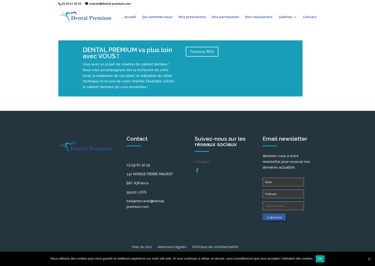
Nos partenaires (225, 17)
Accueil (130, 17)
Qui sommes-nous (157, 17)
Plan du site (142, 247)
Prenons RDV (202, 51)
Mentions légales (172, 247)
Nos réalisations (258, 17)
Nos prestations (192, 17)
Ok (320, 258)
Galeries (285, 17)
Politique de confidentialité (215, 247)
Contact (310, 17)
